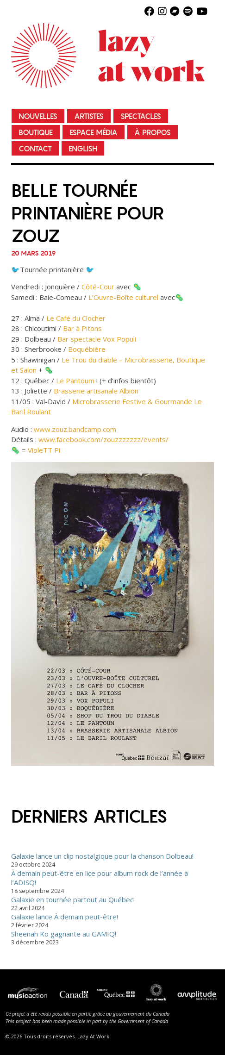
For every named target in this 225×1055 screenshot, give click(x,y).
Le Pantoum (75, 380)
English (83, 149)
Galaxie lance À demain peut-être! (64, 916)
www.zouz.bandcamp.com (75, 429)
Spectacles (140, 116)
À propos (152, 132)
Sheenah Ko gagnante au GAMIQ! (63, 933)
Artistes (89, 116)
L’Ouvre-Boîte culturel (123, 297)
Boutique (36, 132)
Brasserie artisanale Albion (96, 390)
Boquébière (87, 349)
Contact (35, 149)
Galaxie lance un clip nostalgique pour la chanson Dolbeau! (102, 856)
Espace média (93, 132)
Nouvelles (38, 116)
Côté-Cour (97, 286)
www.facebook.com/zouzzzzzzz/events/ (103, 439)
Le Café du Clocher (76, 318)
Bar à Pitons (82, 328)
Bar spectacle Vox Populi (96, 338)
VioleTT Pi (44, 450)
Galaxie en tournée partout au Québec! (73, 899)
